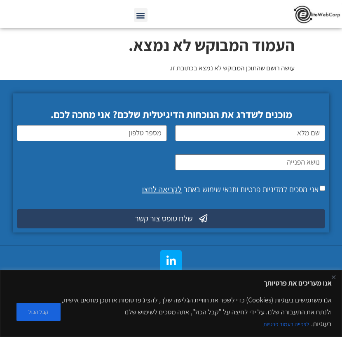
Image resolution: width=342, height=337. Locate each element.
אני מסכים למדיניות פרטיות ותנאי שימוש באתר (230, 189)
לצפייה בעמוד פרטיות (286, 324)
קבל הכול (38, 312)
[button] (141, 15)
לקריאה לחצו (162, 189)
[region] (171, 303)
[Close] (333, 277)
